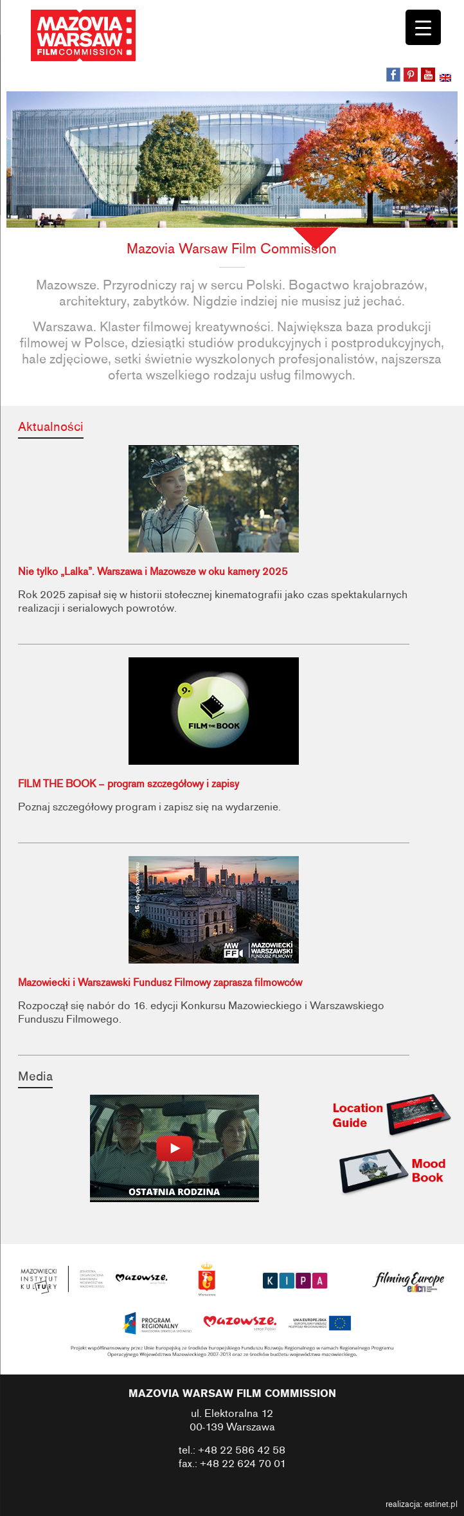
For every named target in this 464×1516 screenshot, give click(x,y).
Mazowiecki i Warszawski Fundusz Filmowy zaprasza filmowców (160, 982)
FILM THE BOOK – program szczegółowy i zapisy (128, 784)
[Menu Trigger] (423, 27)
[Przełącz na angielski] (447, 79)
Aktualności (51, 427)
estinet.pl (441, 1504)
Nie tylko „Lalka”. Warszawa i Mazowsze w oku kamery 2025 (153, 571)
